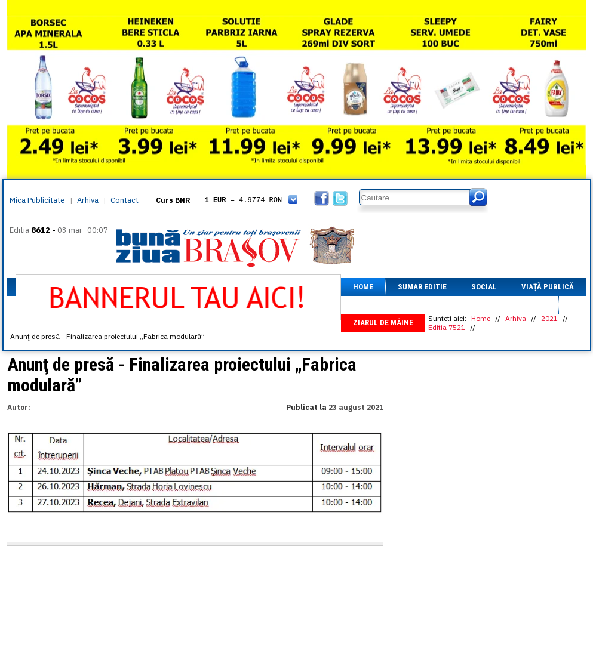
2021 (549, 318)
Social (484, 286)
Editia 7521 (446, 327)
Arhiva (88, 200)
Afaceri (367, 304)
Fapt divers (428, 304)
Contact (124, 200)
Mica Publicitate (37, 200)
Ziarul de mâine (383, 322)
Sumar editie (422, 286)
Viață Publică (547, 286)
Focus (534, 304)
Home (363, 286)
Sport (487, 304)
